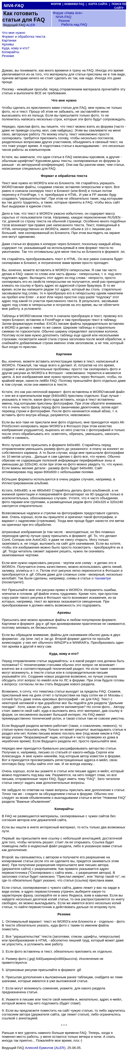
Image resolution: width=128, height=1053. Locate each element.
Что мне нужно (13, 33)
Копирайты (10, 52)
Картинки (9, 40)
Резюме (8, 56)
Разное (64, 20)
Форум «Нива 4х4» (67, 13)
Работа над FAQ (74, 24)
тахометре (103, 578)
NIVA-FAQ (63, 17)
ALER (30, 25)
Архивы (8, 44)
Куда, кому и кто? (15, 48)
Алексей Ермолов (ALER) (45, 1048)
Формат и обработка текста (23, 36)
